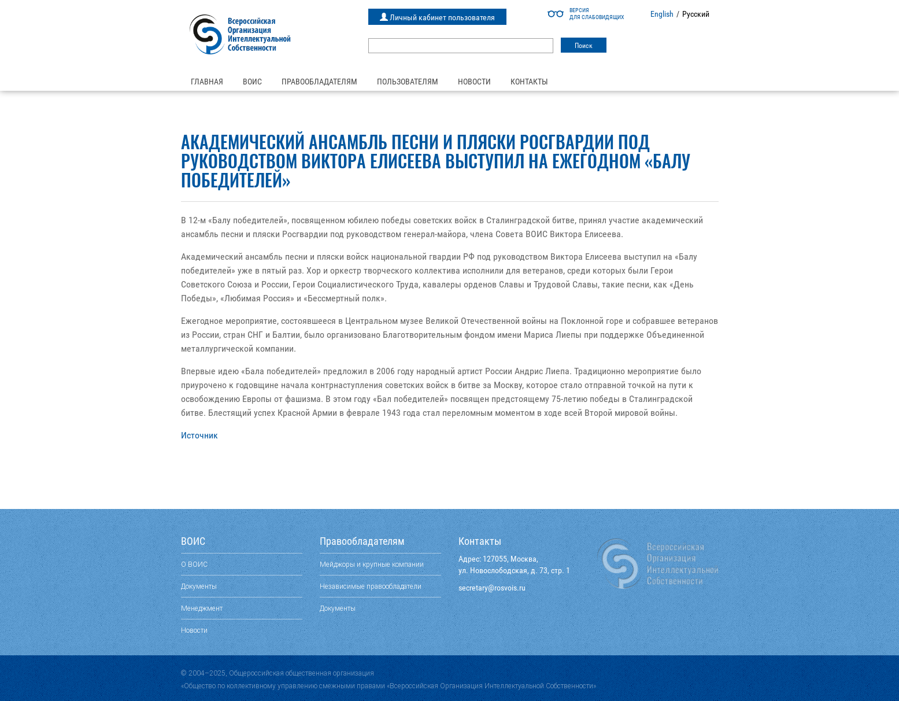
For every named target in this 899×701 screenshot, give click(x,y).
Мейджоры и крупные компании (372, 564)
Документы (199, 586)
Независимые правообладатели (370, 586)
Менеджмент (202, 608)
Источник (199, 435)
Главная (207, 81)
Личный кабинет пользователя (437, 17)
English (662, 14)
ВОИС (252, 81)
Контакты (529, 81)
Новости (474, 81)
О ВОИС (194, 564)
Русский (695, 14)
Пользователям (407, 81)
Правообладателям (319, 81)
